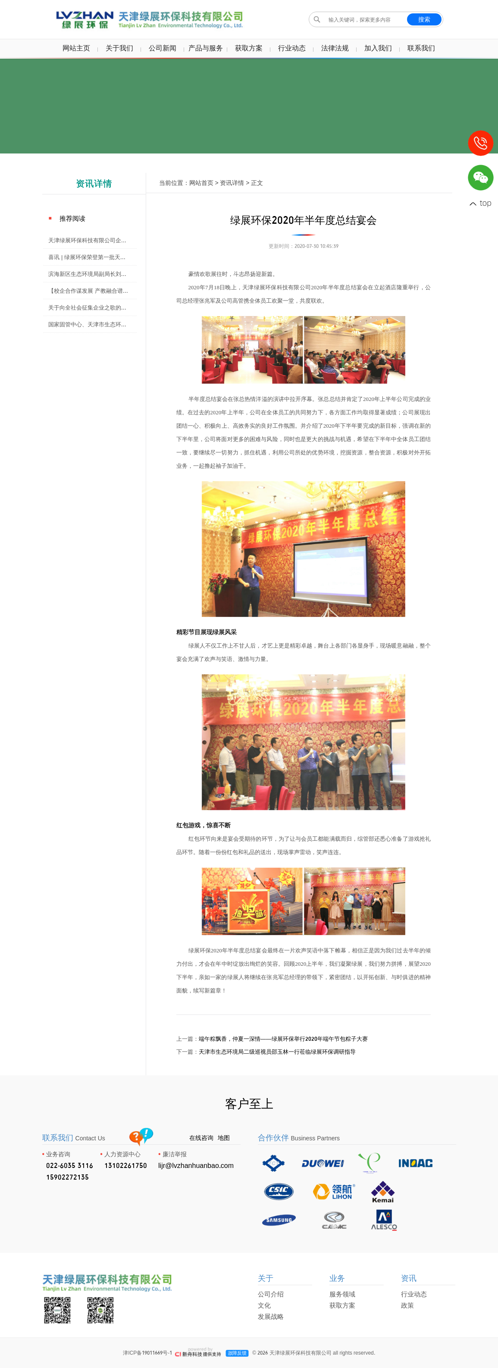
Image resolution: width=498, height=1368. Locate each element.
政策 (407, 1305)
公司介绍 (271, 1294)
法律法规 (335, 48)
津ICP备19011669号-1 (147, 1352)
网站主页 (76, 48)
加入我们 (378, 48)
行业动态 (292, 48)
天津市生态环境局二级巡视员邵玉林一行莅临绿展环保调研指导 (277, 1051)
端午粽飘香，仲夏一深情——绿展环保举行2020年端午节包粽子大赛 (283, 1038)
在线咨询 (201, 1137)
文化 (264, 1305)
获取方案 (249, 48)
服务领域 (342, 1294)
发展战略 (271, 1316)
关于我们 (119, 48)
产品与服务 (205, 48)
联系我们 (421, 48)
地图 (224, 1137)
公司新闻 (162, 48)
